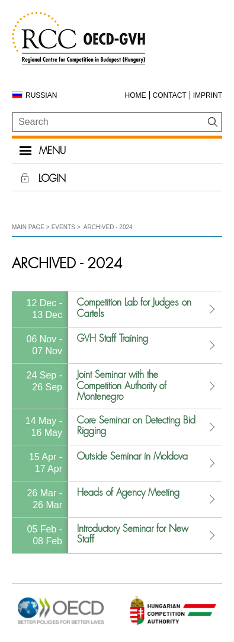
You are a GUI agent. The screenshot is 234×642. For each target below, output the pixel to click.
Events (63, 227)
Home (135, 95)
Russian (41, 95)
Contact (170, 95)
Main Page (28, 227)
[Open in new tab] (61, 624)
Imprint (207, 95)
